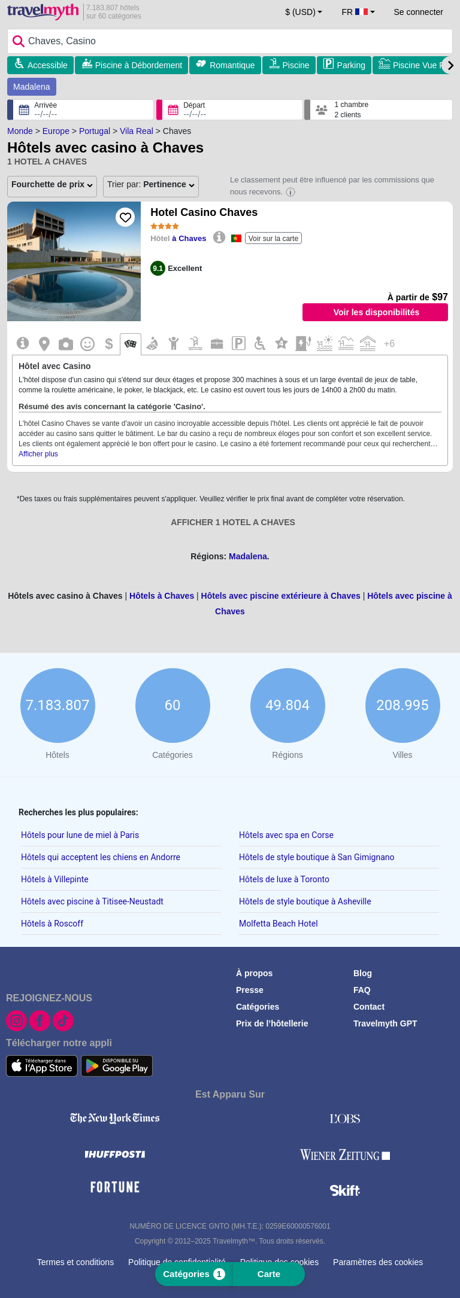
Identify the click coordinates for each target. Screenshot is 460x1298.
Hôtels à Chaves (161, 596)
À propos (254, 973)
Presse (250, 990)
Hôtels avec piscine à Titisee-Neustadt (92, 901)
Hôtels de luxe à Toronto (284, 879)
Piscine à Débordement (139, 65)
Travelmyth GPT (385, 1023)
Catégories (257, 1006)
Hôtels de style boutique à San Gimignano (317, 857)
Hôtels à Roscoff (52, 923)
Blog (362, 973)
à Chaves (189, 238)
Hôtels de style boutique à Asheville (305, 901)
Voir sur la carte (273, 238)
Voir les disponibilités (377, 312)
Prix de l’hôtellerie (272, 1023)
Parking (351, 65)
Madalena (31, 87)
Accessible (48, 65)
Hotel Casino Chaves (204, 212)
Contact (369, 1006)
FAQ (362, 990)
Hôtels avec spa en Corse (286, 835)
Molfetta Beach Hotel (278, 923)
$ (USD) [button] (300, 12)
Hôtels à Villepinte (55, 879)
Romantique (232, 65)
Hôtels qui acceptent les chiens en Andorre (100, 857)
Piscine (296, 65)
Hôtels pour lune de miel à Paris (80, 835)
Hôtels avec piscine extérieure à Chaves (281, 596)
